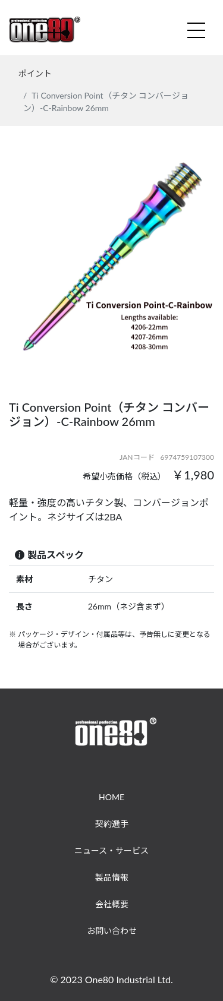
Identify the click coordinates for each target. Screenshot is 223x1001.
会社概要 (111, 904)
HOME (111, 797)
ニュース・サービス (111, 850)
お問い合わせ (112, 931)
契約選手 (111, 824)
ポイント (35, 73)
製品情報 (111, 877)
